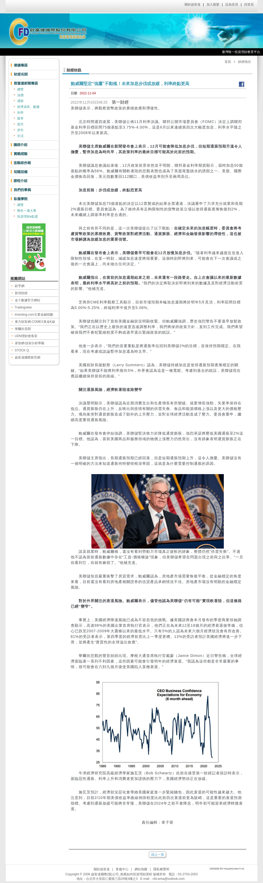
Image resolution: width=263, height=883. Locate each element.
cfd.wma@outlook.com (169, 879)
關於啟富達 (192, 4)
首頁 (228, 62)
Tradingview (23, 307)
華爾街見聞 (23, 329)
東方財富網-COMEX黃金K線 (35, 322)
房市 (20, 130)
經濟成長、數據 (28, 107)
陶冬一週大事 (26, 211)
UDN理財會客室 (26, 336)
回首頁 (249, 4)
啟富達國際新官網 (27, 357)
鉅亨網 (19, 286)
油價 (20, 95)
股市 (20, 124)
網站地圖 (141, 869)
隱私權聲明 (161, 869)
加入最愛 (213, 4)
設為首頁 (231, 4)
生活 (20, 136)
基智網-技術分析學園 (29, 343)
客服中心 (122, 869)
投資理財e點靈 (27, 216)
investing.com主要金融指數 (34, 314)
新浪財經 (21, 293)
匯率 (20, 118)
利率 (20, 112)
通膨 (20, 101)
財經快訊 (244, 62)
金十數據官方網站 (27, 300)
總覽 (20, 89)
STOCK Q (22, 350)
